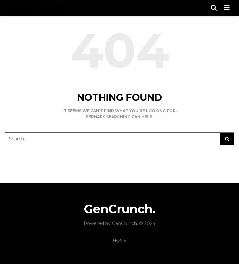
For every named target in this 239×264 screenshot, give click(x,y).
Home (119, 240)
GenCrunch (124, 223)
